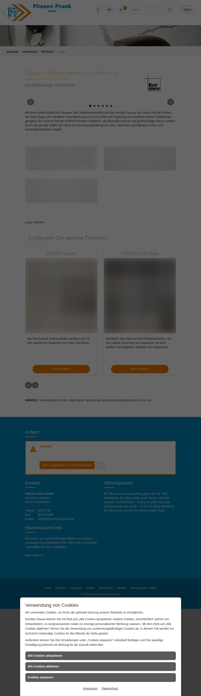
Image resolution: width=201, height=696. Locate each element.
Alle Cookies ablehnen (43, 666)
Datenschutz (110, 688)
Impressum (90, 688)
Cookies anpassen (40, 677)
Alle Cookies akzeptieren (45, 655)
